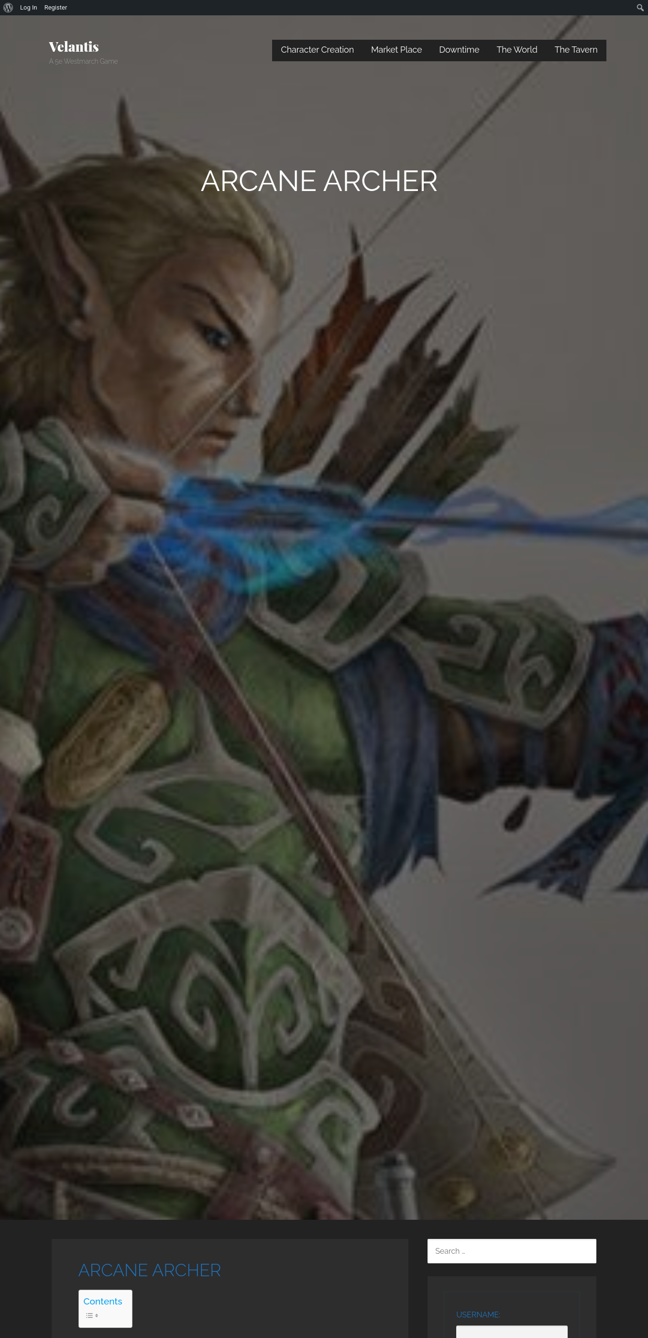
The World (516, 50)
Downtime (459, 50)
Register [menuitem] (55, 7)
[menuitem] (8, 7)
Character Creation (317, 50)
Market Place (396, 50)
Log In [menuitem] (28, 7)
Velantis (74, 46)
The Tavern (576, 50)
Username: (478, 1314)
